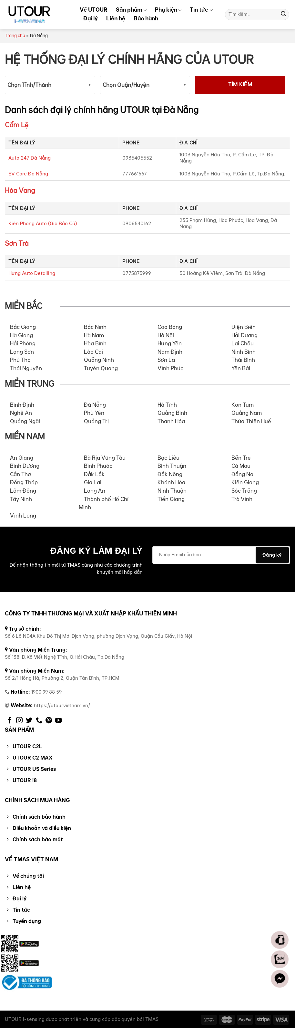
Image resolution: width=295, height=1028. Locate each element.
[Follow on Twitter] (29, 720)
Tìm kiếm (240, 84)
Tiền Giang (171, 499)
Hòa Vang (20, 191)
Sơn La (166, 360)
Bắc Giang (23, 327)
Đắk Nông (170, 474)
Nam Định (170, 352)
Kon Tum (242, 405)
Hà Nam (94, 335)
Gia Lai (92, 482)
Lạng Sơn (22, 352)
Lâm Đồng (23, 491)
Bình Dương (24, 466)
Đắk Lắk (94, 474)
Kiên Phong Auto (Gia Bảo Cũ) (42, 223)
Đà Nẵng (95, 405)
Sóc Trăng (244, 491)
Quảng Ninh (99, 360)
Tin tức (201, 9)
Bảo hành (146, 18)
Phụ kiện (168, 9)
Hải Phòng (23, 343)
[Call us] (39, 720)
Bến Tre (241, 458)
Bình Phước (98, 466)
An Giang (21, 458)
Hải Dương (244, 335)
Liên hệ (115, 18)
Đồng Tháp (24, 482)
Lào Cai (93, 352)
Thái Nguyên (26, 368)
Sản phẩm (131, 9)
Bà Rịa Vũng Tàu (105, 458)
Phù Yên (94, 413)
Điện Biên (243, 327)
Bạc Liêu (168, 458)
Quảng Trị (96, 421)
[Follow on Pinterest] (49, 720)
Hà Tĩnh (167, 405)
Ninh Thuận (172, 491)
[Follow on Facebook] (9, 720)
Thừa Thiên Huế (251, 421)
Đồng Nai (243, 474)
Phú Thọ (20, 360)
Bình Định (22, 405)
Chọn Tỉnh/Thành (29, 85)
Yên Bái (240, 368)
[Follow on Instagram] (19, 720)
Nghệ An (21, 413)
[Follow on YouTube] (58, 720)
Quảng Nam (246, 413)
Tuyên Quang (101, 368)
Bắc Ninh (95, 327)
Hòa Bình (95, 343)
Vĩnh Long (23, 516)
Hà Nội (166, 335)
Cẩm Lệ (16, 125)
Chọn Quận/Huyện (126, 85)
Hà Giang (21, 335)
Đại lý (90, 18)
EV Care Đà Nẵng (28, 174)
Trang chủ (15, 36)
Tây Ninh (21, 499)
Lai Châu (242, 343)
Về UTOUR (93, 9)
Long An (94, 491)
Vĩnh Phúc (170, 368)
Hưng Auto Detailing (31, 273)
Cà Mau (240, 466)
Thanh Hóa (171, 421)
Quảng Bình (172, 413)
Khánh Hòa (171, 482)
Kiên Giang (245, 482)
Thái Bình (243, 360)
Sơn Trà (16, 244)
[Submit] (283, 14)
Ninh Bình (243, 352)
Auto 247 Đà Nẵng (29, 158)
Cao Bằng (170, 327)
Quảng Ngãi (25, 421)
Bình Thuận (172, 466)
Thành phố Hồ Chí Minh (103, 503)
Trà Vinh (241, 499)
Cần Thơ (20, 474)
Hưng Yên (170, 343)
